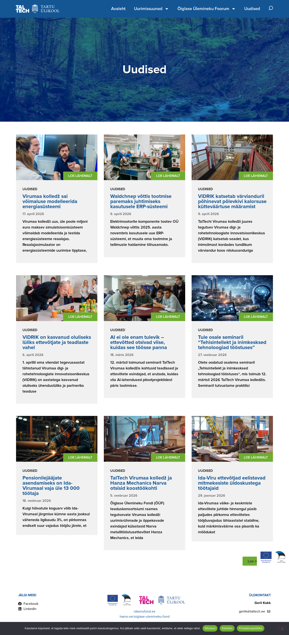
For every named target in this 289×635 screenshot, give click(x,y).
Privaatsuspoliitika (250, 628)
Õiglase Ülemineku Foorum (206, 8)
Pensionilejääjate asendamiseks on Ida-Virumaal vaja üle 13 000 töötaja (51, 485)
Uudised (252, 8)
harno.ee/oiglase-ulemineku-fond (145, 616)
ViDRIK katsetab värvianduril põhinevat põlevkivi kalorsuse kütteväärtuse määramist (232, 201)
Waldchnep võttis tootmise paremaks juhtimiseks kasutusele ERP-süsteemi (140, 201)
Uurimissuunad (151, 8)
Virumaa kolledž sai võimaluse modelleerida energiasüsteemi (49, 201)
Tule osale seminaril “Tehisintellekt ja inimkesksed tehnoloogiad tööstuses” (232, 342)
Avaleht (118, 8)
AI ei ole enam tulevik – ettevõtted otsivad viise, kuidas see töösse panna (138, 342)
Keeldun (227, 628)
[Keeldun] (282, 628)
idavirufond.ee (144, 611)
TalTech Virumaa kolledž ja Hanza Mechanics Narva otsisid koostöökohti (141, 483)
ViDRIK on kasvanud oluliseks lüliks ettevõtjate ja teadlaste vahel (56, 342)
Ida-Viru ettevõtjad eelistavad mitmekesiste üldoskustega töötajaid (231, 483)
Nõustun (210, 628)
